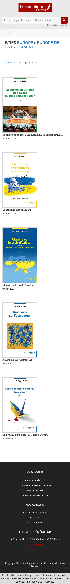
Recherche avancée (57, 25)
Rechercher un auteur (35, 512)
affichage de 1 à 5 (27, 62)
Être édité (35, 517)
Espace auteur (35, 522)
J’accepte (49, 581)
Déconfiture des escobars (16, 210)
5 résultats (9, 62)
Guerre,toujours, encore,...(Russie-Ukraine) (25, 435)
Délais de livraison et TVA (35, 495)
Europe (25, 42)
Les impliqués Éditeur (30, 563)
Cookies (48, 563)
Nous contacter (35, 544)
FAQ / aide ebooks (35, 480)
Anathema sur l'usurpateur (17, 360)
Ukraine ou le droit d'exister (17, 285)
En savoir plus (34, 581)
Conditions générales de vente (35, 485)
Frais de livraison (35, 490)
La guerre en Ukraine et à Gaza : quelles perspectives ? (32, 135)
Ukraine (25, 47)
